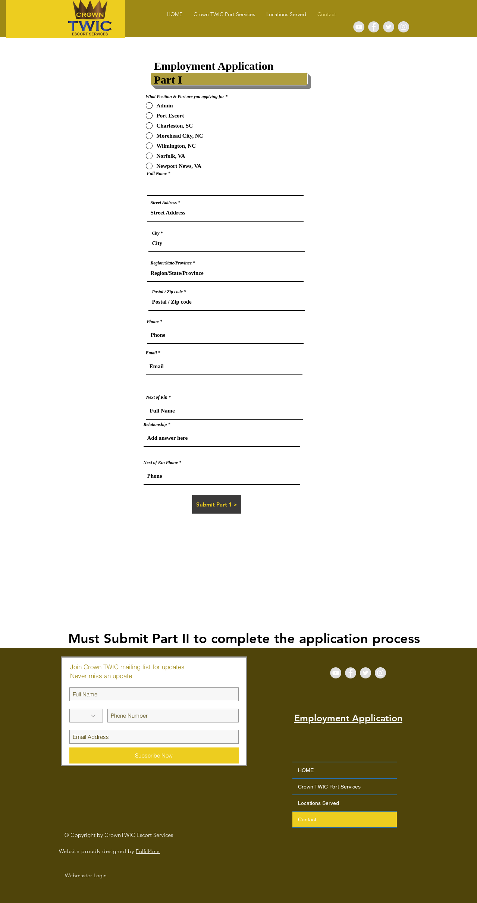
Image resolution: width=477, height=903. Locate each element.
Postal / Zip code (167, 291)
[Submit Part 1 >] (216, 504)
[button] (286, 14)
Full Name (157, 173)
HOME (306, 770)
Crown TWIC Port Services (329, 787)
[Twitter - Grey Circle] (388, 26)
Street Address (164, 202)
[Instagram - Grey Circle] (403, 26)
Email (151, 353)
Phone (153, 321)
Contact (307, 819)
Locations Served (318, 803)
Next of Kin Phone (161, 462)
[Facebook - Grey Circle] (373, 26)
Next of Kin (156, 397)
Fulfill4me (148, 851)
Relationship (155, 424)
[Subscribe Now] (154, 755)
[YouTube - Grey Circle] (358, 26)
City (156, 233)
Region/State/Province (171, 263)
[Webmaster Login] (86, 876)
